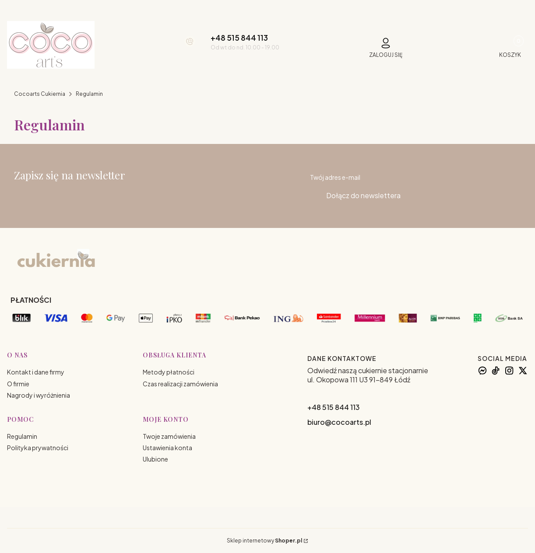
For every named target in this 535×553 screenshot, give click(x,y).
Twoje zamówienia (169, 436)
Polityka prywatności (37, 448)
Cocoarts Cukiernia (39, 94)
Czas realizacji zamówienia (180, 384)
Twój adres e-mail (335, 177)
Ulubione (155, 459)
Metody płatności (168, 372)
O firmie (18, 384)
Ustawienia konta (167, 448)
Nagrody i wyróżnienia (38, 395)
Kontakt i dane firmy (35, 372)
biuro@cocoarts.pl (339, 422)
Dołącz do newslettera (363, 195)
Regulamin (22, 436)
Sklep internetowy (264, 540)
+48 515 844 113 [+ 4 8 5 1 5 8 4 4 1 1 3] (239, 37)
